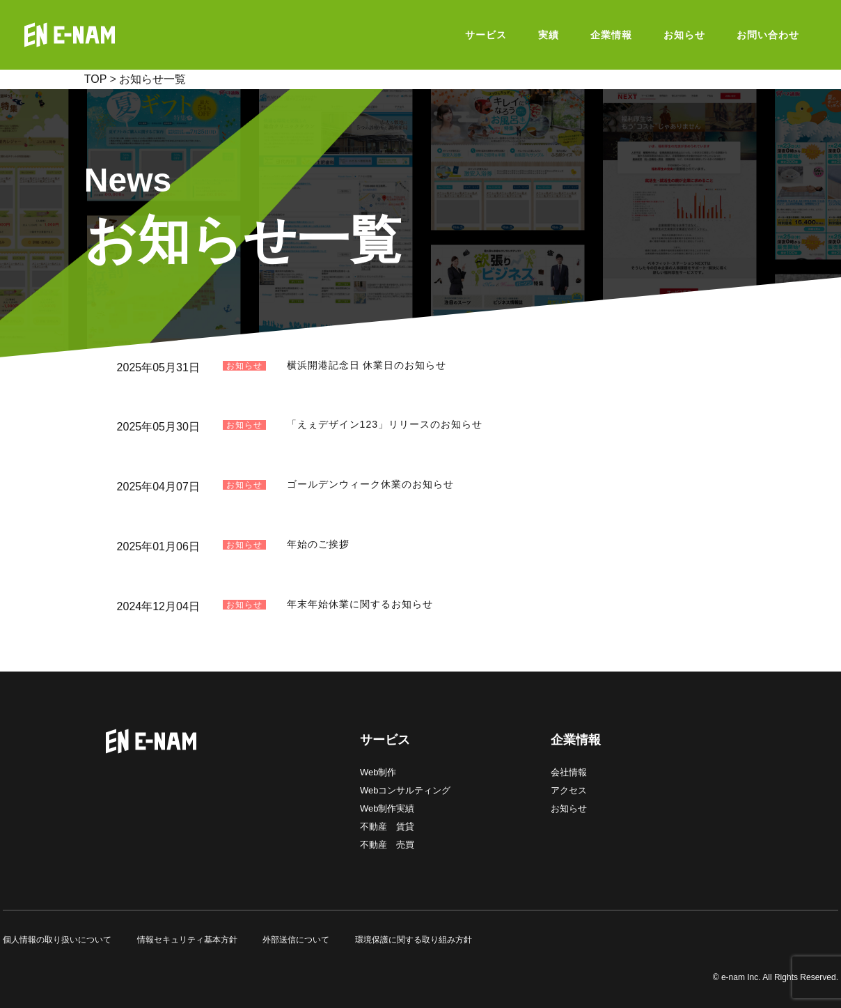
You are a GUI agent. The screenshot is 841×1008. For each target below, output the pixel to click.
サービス (385, 740)
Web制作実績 (387, 808)
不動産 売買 (387, 844)
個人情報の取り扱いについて (57, 940)
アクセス (569, 790)
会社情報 (569, 772)
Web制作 (378, 772)
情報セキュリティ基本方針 (187, 940)
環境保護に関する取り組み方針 (413, 940)
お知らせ (569, 808)
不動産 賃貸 (387, 826)
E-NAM (104, 35)
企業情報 (576, 740)
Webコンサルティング (405, 790)
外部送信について (295, 940)
